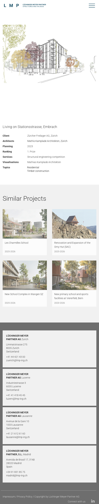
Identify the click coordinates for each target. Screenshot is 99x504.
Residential (33, 167)
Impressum (9, 496)
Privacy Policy (24, 496)
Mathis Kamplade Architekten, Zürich (47, 141)
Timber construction (38, 171)
